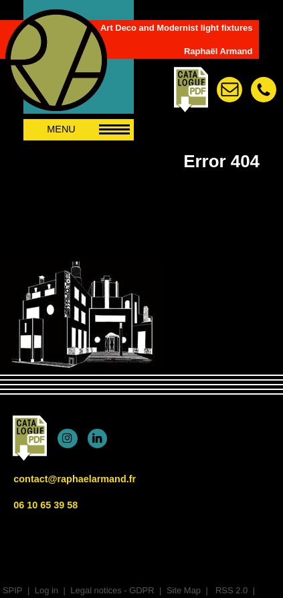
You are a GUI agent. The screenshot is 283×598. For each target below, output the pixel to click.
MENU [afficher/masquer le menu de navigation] (88, 129)
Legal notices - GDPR (112, 590)
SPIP (13, 590)
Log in (46, 590)
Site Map (184, 590)
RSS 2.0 (230, 590)
